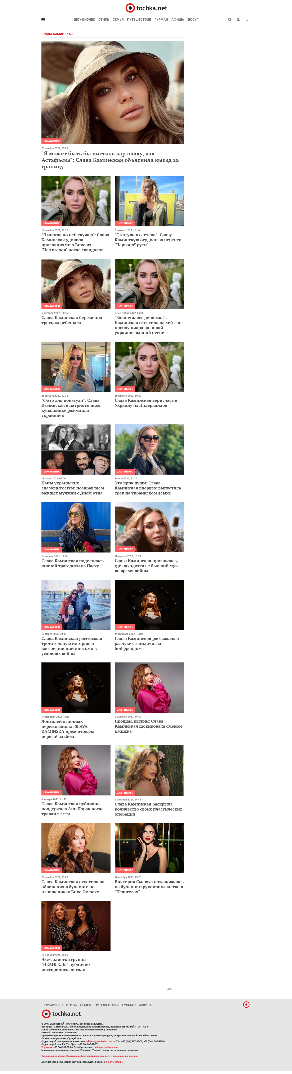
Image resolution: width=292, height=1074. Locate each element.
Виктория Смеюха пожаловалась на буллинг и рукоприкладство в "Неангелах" (149, 887)
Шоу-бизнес (84, 20)
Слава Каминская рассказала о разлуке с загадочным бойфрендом (147, 643)
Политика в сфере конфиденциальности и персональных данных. (102, 1056)
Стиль (103, 20)
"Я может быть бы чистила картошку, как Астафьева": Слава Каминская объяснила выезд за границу (110, 160)
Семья (118, 20)
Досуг (193, 20)
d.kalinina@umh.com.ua (105, 1047)
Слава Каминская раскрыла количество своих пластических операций (148, 809)
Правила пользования (53, 1056)
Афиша (177, 20)
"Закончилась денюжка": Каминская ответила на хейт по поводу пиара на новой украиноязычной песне (148, 325)
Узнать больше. (114, 1062)
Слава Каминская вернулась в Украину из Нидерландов (146, 402)
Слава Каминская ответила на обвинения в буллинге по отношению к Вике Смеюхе (72, 887)
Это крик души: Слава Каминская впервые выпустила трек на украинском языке (148, 488)
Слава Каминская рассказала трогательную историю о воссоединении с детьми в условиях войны (71, 645)
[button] (238, 19)
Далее (172, 988)
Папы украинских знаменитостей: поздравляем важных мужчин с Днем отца (72, 488)
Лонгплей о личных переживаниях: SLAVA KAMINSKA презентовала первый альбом (67, 728)
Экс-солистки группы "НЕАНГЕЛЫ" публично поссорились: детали (65, 964)
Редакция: (47, 1047)
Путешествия (139, 20)
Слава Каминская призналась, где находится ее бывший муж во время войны (147, 565)
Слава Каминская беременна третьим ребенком (71, 320)
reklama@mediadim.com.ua (101, 1041)
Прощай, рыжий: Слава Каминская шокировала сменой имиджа (148, 726)
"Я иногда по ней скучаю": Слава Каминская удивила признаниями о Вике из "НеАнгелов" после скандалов (75, 242)
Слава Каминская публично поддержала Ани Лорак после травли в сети (72, 809)
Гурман (161, 20)
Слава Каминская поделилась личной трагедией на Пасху (72, 563)
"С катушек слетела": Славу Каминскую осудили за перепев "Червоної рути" (148, 240)
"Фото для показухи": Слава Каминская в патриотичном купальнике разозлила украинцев (70, 407)
